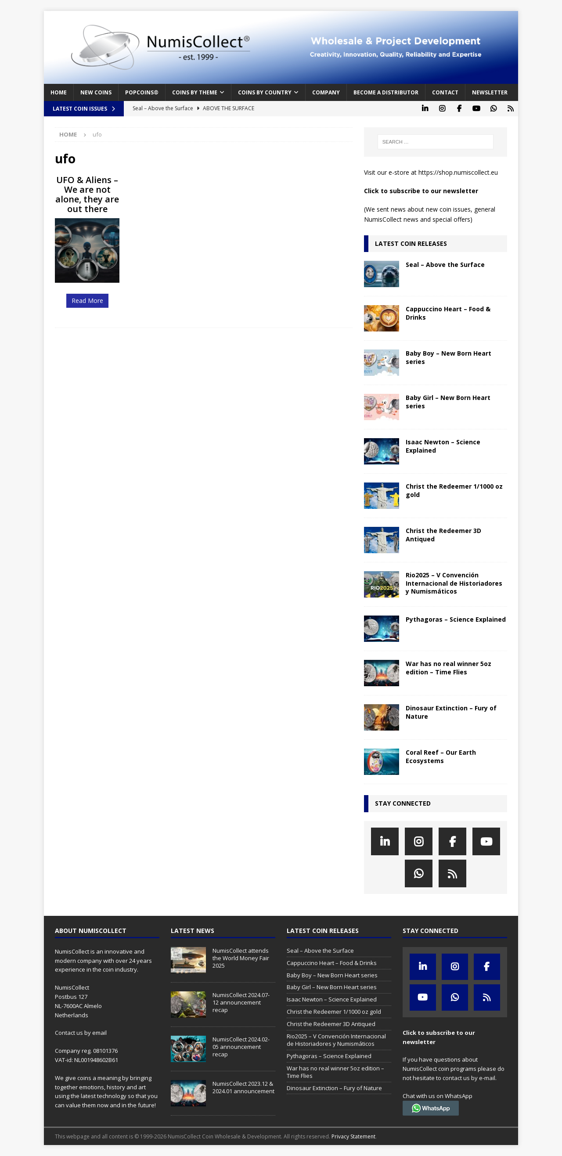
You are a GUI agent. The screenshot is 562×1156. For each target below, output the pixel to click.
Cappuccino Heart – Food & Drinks (448, 313)
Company (326, 92)
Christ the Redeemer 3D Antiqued (443, 534)
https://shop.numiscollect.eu (458, 172)
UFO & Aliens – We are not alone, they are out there (87, 194)
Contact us (69, 1033)
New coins (96, 92)
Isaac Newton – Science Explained (443, 446)
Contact (445, 92)
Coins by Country (265, 92)
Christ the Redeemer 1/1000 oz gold (454, 490)
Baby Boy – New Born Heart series (448, 357)
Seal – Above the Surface (445, 264)
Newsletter (490, 92)
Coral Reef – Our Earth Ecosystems (441, 756)
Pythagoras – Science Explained (456, 619)
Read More (87, 300)
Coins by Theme (194, 92)
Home (58, 92)
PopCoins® (142, 92)
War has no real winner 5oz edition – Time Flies (448, 667)
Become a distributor (385, 92)
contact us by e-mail (469, 1078)
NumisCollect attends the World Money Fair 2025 (241, 958)
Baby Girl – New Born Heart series (448, 401)
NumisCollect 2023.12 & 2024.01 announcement (243, 1087)
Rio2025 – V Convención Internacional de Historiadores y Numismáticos (454, 583)
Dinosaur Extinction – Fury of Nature (451, 712)
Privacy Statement (353, 1136)
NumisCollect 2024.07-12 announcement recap (241, 1002)
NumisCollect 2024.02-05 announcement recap (241, 1046)
